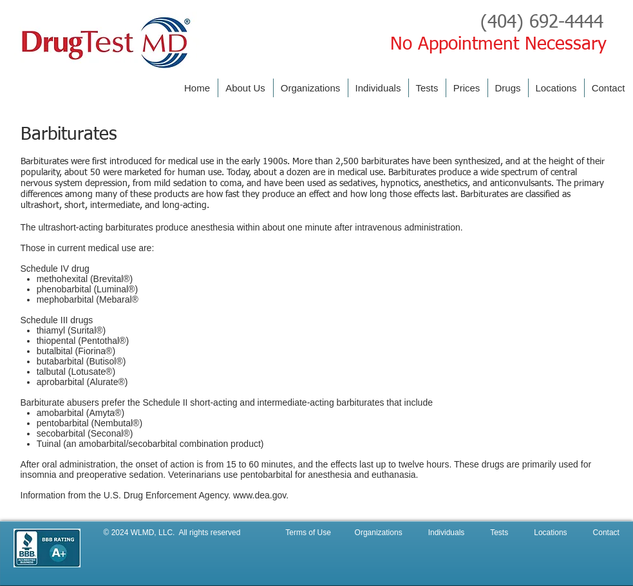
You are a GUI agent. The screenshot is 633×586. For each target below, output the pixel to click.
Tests (500, 532)
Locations (551, 532)
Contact (606, 532)
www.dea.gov (259, 495)
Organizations (381, 532)
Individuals (443, 532)
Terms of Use (309, 532)
